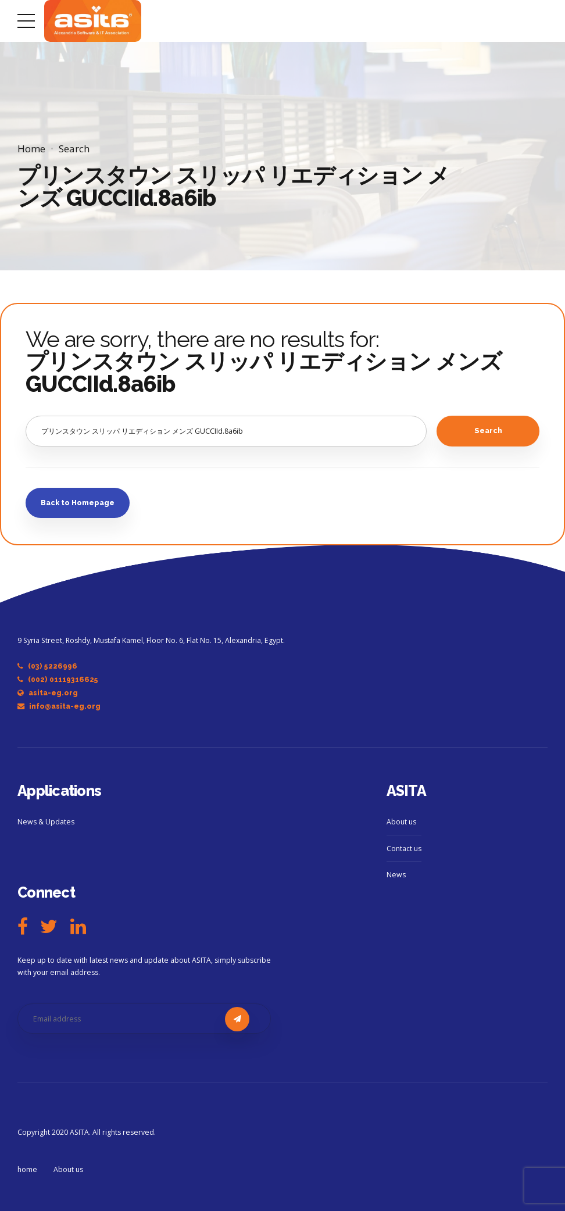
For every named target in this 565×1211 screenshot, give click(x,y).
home (27, 1169)
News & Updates (45, 822)
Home (31, 148)
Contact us (404, 848)
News (396, 875)
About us (401, 822)
